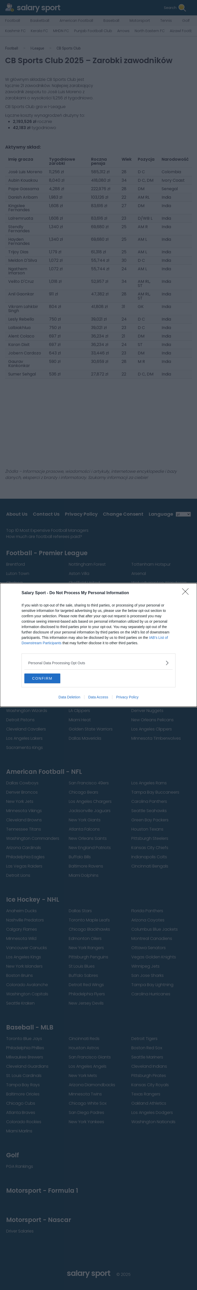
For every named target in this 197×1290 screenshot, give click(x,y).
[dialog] (98, 645)
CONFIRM (48, 678)
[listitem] (98, 662)
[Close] (187, 593)
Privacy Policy (127, 697)
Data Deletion (69, 697)
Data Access (98, 697)
